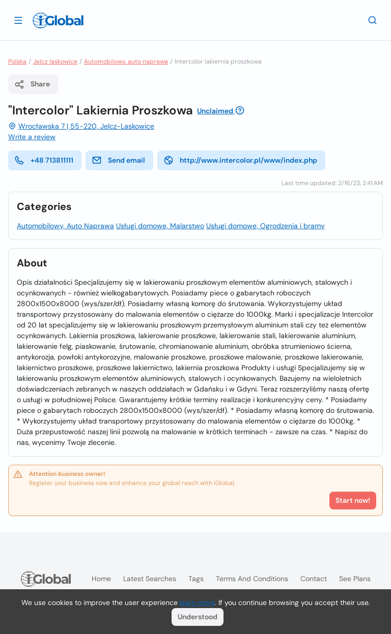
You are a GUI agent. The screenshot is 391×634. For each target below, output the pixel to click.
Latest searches (149, 578)
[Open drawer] (18, 20)
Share (32, 84)
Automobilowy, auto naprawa (126, 61)
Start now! (353, 500)
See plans (355, 578)
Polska (17, 61)
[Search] (372, 20)
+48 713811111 (43, 160)
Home (101, 578)
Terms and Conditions (252, 578)
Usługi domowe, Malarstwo (160, 225)
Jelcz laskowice (55, 61)
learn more (197, 602)
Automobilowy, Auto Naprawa (65, 225)
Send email (118, 160)
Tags (196, 578)
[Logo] (58, 20)
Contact (313, 578)
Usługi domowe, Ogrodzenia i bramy (265, 225)
